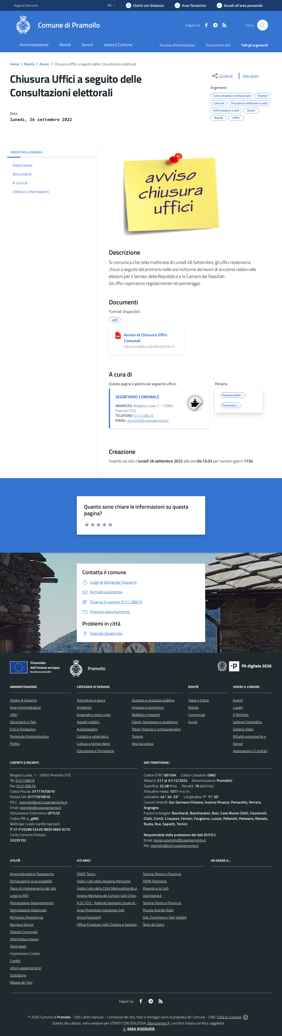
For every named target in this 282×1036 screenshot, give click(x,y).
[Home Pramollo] (57, 25)
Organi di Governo (23, 700)
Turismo (137, 736)
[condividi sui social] (222, 75)
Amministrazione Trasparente (32, 874)
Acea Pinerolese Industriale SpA (101, 910)
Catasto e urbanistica (92, 736)
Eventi (238, 700)
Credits (15, 960)
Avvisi (44, 64)
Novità (29, 64)
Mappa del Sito (21, 982)
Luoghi (238, 707)
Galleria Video (243, 729)
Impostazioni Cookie (25, 953)
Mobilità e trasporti (146, 714)
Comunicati (196, 714)
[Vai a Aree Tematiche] (190, 5)
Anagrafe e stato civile (93, 714)
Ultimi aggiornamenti (25, 968)
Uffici (13, 714)
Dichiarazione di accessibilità (31, 881)
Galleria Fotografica (247, 722)
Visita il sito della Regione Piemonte (103, 881)
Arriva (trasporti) (89, 917)
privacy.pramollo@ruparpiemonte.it (180, 840)
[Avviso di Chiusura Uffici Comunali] (118, 335)
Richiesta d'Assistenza (26, 917)
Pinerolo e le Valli (156, 888)
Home (14, 64)
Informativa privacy (24, 939)
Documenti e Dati (23, 722)
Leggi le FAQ (19, 895)
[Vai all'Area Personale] (239, 5)
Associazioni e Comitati (250, 751)
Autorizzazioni (87, 729)
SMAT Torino (86, 874)
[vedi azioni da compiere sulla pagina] (247, 75)
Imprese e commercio (148, 707)
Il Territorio (241, 714)
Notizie (193, 707)
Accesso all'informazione (177, 45)
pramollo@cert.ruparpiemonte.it (43, 802)
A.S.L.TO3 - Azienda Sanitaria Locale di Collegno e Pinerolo (120, 903)
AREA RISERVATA (138, 1028)
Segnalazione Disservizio (28, 910)
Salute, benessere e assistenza (155, 722)
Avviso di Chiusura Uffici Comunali (145, 338)
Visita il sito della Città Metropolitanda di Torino (112, 888)
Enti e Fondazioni (23, 729)
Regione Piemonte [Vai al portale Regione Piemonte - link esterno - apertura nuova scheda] (26, 5)
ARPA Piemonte (155, 881)
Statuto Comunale (24, 931)
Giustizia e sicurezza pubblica (153, 700)
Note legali (18, 946)
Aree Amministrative (25, 707)
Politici (15, 743)
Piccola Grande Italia (158, 910)
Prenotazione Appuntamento (32, 903)
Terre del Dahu (153, 924)
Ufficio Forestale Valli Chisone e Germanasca (110, 924)
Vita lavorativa (142, 743)
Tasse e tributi (198, 700)
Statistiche (18, 975)
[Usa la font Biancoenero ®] (144, 5)
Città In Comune (229, 1017)
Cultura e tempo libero (93, 743)
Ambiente (84, 707)
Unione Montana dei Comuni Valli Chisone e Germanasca (119, 895)
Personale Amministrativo (29, 736)
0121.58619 (143, 415)
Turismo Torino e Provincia (162, 874)
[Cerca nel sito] (262, 25)
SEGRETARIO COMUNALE (137, 397)
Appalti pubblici (88, 722)
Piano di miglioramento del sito (33, 888)
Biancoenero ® (159, 1023)
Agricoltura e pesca (91, 700)
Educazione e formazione (95, 751)
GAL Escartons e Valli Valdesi (164, 917)
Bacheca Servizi (21, 924)
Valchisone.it (152, 895)
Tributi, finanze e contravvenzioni (156, 729)
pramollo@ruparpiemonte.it (148, 420)
